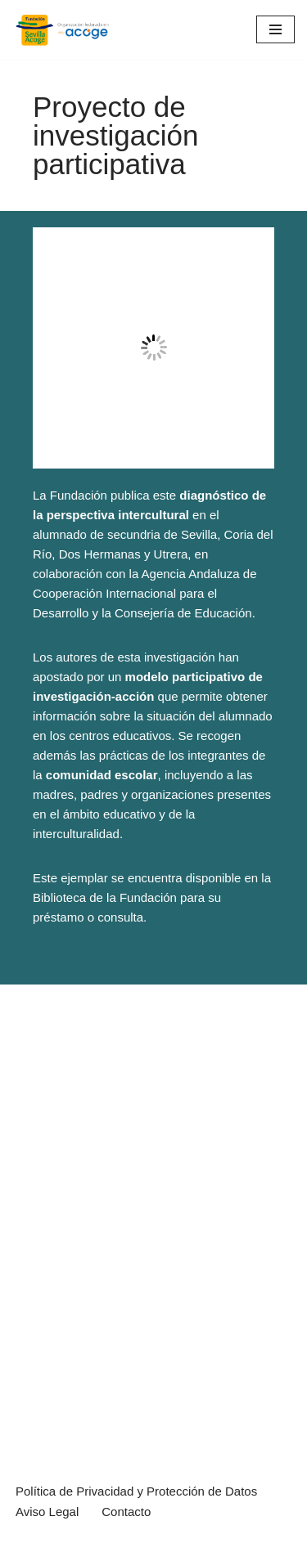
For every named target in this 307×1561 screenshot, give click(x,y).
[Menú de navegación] (275, 29)
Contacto (126, 1511)
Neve (26, 1544)
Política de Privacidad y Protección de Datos (136, 1491)
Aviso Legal (47, 1511)
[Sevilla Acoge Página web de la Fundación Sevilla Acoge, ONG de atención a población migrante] (61, 29)
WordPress (188, 1544)
